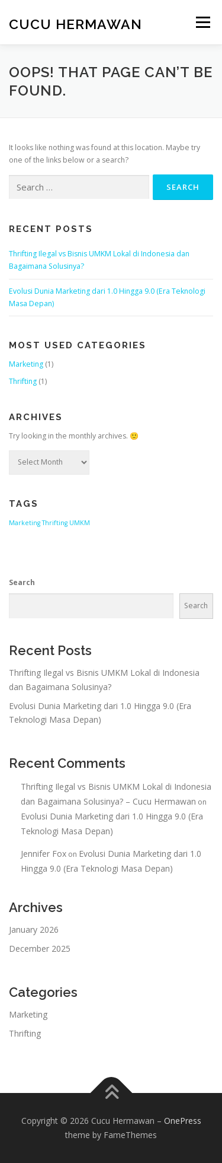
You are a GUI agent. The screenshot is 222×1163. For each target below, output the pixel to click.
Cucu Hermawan (75, 23)
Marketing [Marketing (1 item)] (24, 523)
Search (22, 582)
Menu (202, 22)
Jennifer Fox (43, 853)
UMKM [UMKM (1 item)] (79, 523)
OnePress (182, 1120)
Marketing (26, 364)
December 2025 (39, 948)
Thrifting (23, 381)
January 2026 (34, 929)
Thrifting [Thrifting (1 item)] (54, 523)
